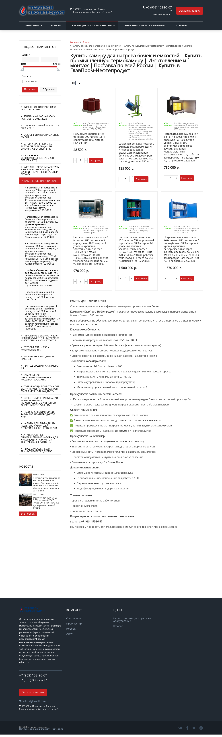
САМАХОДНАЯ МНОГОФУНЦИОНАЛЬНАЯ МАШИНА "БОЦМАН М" (36, 377)
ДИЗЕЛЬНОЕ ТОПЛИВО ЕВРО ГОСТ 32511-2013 (38, 108)
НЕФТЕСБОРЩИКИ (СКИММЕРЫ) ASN (40, 367)
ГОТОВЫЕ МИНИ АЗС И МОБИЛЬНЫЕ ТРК (35, 348)
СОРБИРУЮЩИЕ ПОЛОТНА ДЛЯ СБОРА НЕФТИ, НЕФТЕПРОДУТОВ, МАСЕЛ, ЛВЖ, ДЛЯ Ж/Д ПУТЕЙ (40, 389)
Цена (24, 54)
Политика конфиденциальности (34, 728)
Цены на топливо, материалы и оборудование (132, 619)
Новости (56, 25)
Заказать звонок (161, 14)
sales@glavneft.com (34, 701)
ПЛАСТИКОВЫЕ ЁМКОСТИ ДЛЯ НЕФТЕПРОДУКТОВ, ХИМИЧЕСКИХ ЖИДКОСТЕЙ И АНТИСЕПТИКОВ (40, 338)
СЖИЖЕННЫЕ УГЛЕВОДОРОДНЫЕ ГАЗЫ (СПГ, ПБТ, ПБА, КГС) (38, 158)
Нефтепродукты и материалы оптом (92, 25)
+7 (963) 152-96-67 (159, 7)
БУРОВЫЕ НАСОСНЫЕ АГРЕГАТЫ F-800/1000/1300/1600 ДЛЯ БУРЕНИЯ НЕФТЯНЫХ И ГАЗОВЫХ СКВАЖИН (40, 170)
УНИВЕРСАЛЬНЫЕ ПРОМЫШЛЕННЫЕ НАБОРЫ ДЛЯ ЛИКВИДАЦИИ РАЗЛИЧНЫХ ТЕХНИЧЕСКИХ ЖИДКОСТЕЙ (39, 438)
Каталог (118, 626)
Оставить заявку (189, 10)
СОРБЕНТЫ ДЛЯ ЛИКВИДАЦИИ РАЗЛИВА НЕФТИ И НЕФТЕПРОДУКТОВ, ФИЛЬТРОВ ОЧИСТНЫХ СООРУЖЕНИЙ (39, 401)
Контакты (181, 25)
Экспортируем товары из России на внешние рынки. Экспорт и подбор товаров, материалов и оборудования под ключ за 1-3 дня (46, 484)
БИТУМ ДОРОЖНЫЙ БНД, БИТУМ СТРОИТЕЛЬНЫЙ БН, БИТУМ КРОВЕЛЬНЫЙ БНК (36, 146)
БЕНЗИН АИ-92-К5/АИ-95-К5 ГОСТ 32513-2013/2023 (38, 117)
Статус (25, 76)
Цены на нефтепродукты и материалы (144, 25)
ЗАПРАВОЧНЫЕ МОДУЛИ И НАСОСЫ (37, 357)
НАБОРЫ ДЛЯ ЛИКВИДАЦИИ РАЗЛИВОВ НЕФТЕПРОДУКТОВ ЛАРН (38, 414)
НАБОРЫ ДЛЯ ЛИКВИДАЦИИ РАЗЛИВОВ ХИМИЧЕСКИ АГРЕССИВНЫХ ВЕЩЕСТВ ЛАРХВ (39, 426)
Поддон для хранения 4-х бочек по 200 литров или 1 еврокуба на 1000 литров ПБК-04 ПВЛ (40, 295)
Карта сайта (57, 728)
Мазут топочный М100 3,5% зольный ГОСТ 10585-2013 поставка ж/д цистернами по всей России (46, 502)
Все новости (28, 513)
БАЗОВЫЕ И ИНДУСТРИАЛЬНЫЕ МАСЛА (40, 136)
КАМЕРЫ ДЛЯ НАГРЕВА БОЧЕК (41, 180)
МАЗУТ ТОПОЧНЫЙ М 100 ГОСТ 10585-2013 (40, 126)
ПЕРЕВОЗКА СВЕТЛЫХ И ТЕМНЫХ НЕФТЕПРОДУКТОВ (36, 450)
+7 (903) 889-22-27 (33, 680)
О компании (32, 25)
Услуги (70, 634)
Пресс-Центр (74, 623)
